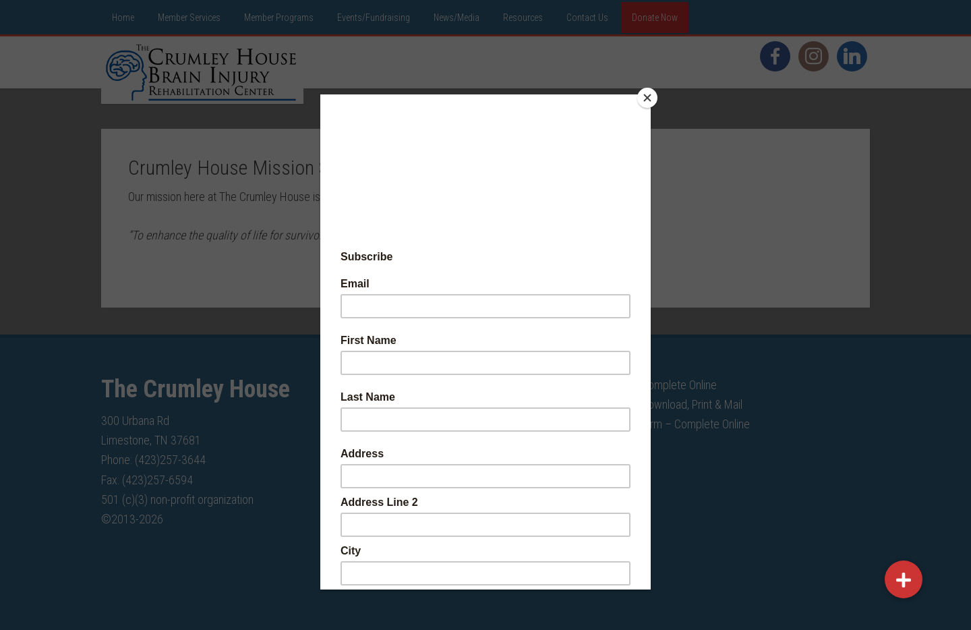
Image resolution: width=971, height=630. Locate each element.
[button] (903, 579)
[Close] (647, 98)
